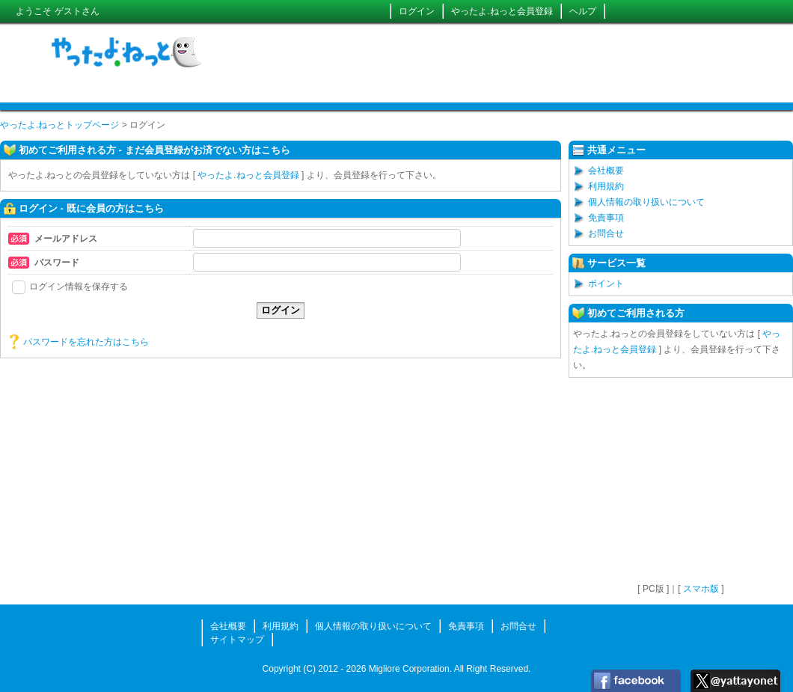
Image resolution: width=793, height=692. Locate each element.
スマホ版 (701, 589)
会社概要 (606, 170)
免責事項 (606, 217)
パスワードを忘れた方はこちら (86, 342)
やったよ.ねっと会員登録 (501, 11)
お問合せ (606, 233)
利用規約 (606, 186)
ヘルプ (582, 11)
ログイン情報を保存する (70, 286)
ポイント (606, 283)
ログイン (417, 11)
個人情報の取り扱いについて (646, 202)
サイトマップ (237, 639)
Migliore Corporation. (410, 669)
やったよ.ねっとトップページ (59, 125)
